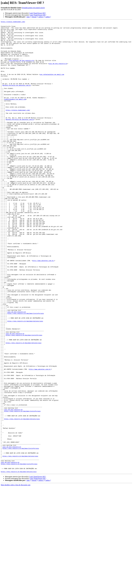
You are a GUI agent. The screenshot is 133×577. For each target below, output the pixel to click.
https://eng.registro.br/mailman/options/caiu (25, 381)
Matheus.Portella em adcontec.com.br (16, 98)
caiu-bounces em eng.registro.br (21, 68)
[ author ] (48, 17)
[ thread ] (34, 17)
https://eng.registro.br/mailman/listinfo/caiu (25, 372)
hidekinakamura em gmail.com (15, 115)
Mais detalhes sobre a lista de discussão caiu (15, 575)
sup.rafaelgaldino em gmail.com (52, 85)
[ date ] (28, 17)
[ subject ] (41, 17)
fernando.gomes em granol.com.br (33, 8)
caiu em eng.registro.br (58, 72)
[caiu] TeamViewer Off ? (37, 13)
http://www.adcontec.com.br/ (43, 309)
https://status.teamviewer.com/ (13, 22)
